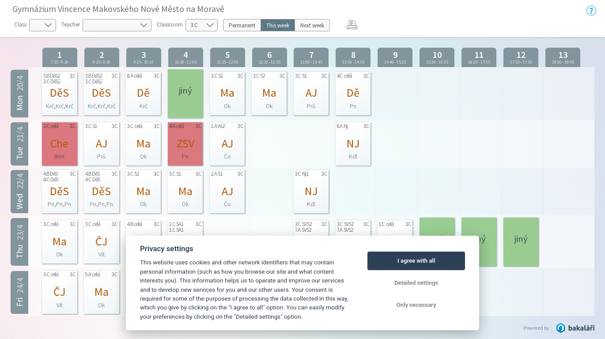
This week (277, 25)
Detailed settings (416, 282)
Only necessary (416, 304)
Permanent (242, 25)
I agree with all (416, 260)
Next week (312, 25)
